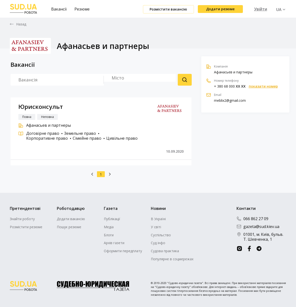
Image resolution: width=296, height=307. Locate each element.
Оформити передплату (123, 251)
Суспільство (161, 235)
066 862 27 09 (252, 218)
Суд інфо (158, 242)
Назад (21, 24)
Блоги (109, 235)
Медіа (109, 227)
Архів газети (114, 242)
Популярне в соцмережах (172, 259)
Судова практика (165, 251)
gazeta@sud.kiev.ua (258, 226)
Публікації (112, 218)
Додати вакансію (71, 218)
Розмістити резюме (26, 227)
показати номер (263, 86)
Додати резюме (220, 9)
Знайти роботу (22, 218)
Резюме (82, 9)
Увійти (260, 9)
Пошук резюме (185, 80)
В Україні (158, 218)
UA (279, 9)
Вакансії (59, 9)
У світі (156, 227)
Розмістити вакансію (168, 9)
